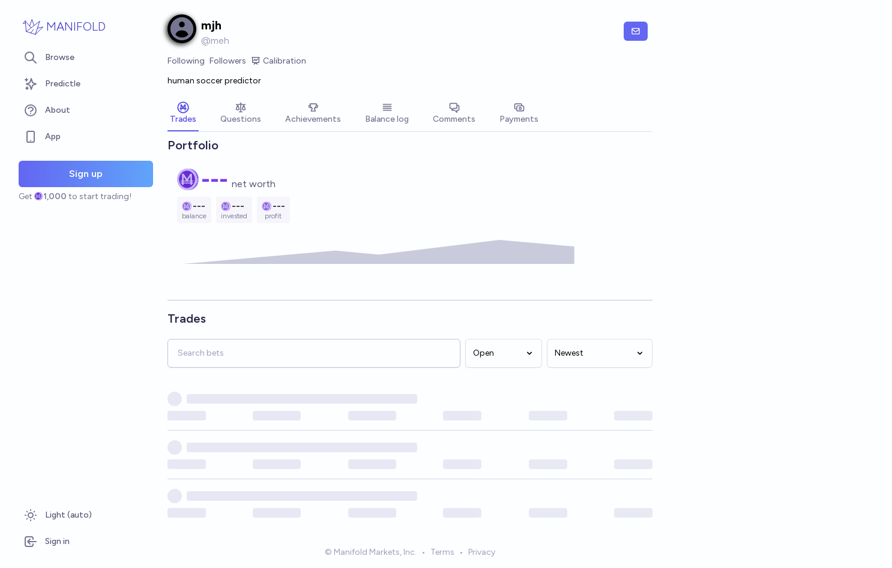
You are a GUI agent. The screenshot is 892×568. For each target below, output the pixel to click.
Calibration (278, 61)
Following (186, 61)
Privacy (481, 552)
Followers (227, 61)
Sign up (86, 173)
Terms (442, 552)
